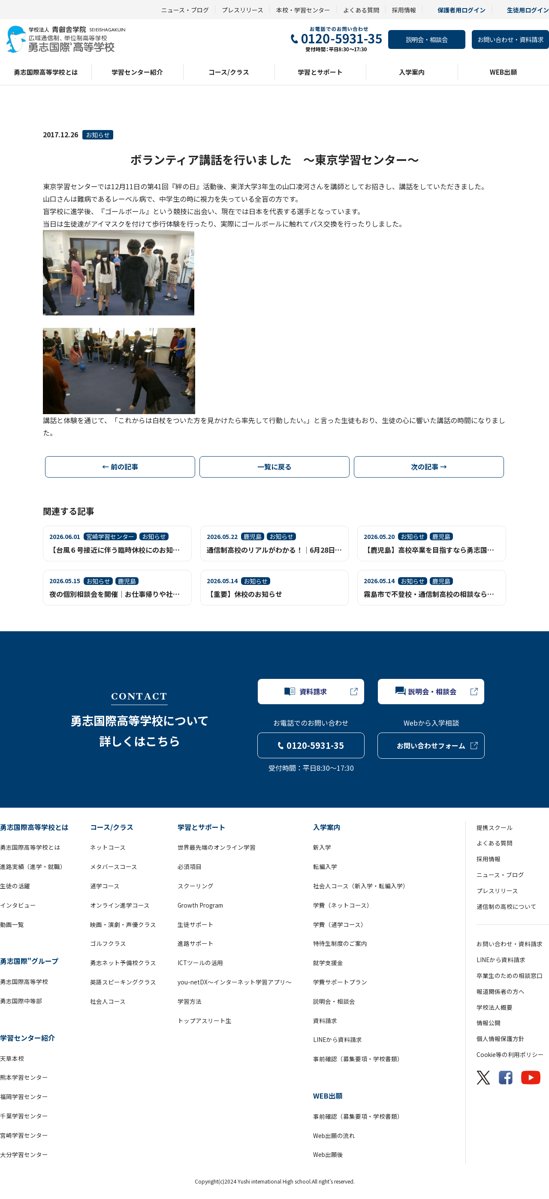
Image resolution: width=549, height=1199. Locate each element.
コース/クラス (228, 71)
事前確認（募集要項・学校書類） (358, 1058)
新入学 (322, 847)
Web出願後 (328, 1154)
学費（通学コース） (340, 924)
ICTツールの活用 (200, 962)
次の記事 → (429, 466)
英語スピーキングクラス (123, 982)
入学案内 (412, 71)
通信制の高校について (507, 906)
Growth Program (200, 905)
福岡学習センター (24, 1096)
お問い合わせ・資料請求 (510, 39)
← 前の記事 (120, 466)
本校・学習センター (303, 10)
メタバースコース (113, 866)
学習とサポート (320, 71)
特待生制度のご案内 (340, 943)
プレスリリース (242, 10)
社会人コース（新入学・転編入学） (361, 885)
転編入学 (325, 866)
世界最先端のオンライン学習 (217, 847)
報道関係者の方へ (501, 991)
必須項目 (190, 866)
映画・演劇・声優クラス (123, 924)
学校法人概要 (495, 1007)
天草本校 (12, 1058)
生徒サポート (196, 924)
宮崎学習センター (24, 1135)
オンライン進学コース (120, 905)
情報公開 (489, 1022)
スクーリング (196, 885)
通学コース (105, 885)
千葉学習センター (24, 1115)
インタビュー (18, 905)
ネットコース (108, 847)
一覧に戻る (274, 466)
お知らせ (98, 134)
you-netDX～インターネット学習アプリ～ (235, 982)
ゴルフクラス (108, 943)
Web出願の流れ (334, 1135)
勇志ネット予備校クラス (123, 962)
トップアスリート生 (205, 1020)
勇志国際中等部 (21, 1000)
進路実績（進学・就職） (33, 866)
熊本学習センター (24, 1077)
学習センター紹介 (137, 71)
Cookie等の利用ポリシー (510, 1054)
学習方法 (190, 1001)
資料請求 (325, 1020)
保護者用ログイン (461, 10)
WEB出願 (503, 71)
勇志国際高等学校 (24, 981)
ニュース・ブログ (185, 10)
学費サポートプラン (340, 982)
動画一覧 (12, 924)
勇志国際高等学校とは (46, 71)
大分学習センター (24, 1154)
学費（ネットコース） (343, 905)
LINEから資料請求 (337, 1039)
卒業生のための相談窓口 (510, 975)
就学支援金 (328, 962)
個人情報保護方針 (501, 1038)
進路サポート (196, 943)
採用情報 (404, 10)
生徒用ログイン (528, 10)
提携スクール (495, 827)
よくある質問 (361, 10)
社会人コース (108, 1001)
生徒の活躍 (15, 885)
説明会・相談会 (427, 39)
